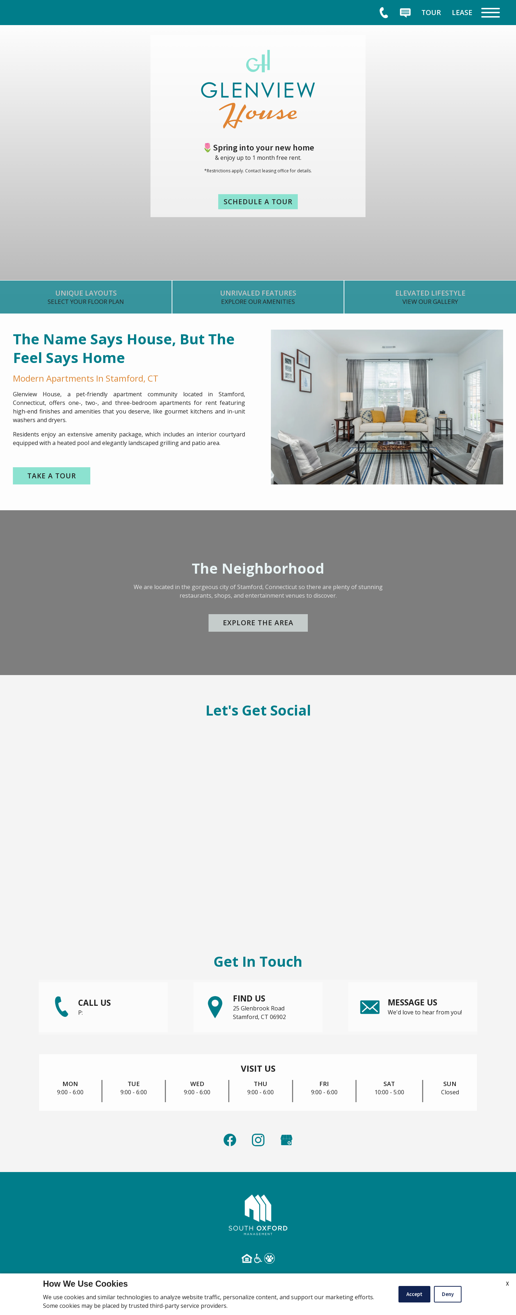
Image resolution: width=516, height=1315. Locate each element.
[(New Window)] (286, 1136)
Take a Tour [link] (52, 476)
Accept (414, 1294)
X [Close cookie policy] (507, 1283)
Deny (448, 1294)
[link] (86, 299)
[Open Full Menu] (490, 12)
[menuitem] (431, 12)
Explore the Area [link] (258, 623)
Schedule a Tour (258, 201)
